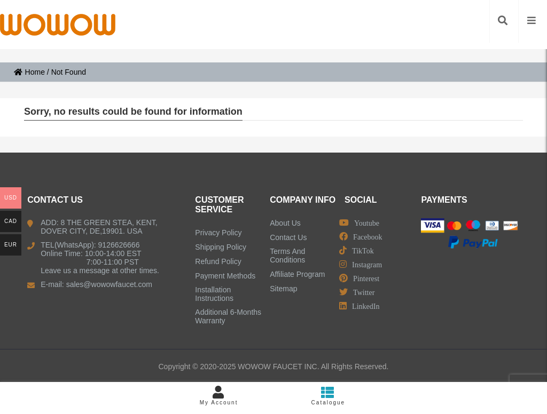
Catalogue (328, 395)
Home (29, 72)
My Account (219, 395)
